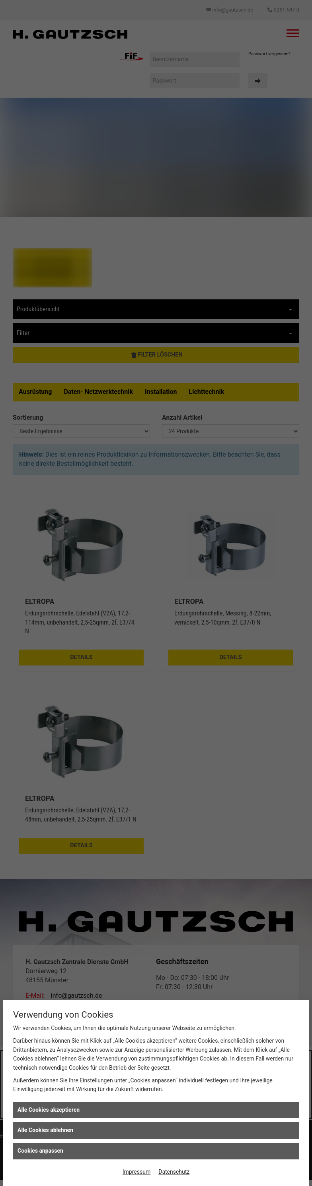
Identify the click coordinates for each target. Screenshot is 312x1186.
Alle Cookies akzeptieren (49, 1110)
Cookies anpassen (40, 1150)
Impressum (136, 1172)
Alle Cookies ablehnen (45, 1130)
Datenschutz (173, 1172)
